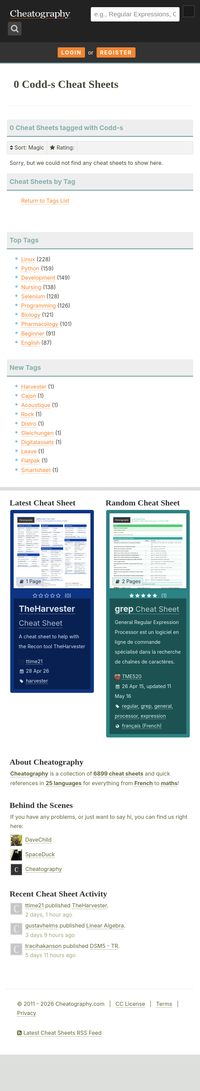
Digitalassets (37, 442)
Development (38, 277)
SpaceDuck (40, 854)
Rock (27, 414)
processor (126, 716)
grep (146, 706)
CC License (130, 1003)
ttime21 (34, 661)
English (30, 342)
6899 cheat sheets (118, 773)
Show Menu (189, 11)
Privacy (26, 1013)
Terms (164, 1003)
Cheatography (29, 773)
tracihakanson (43, 945)
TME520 (131, 676)
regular (130, 706)
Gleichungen (37, 433)
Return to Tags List (45, 200)
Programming (38, 305)
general (163, 706)
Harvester (33, 386)
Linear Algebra (105, 925)
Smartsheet (36, 470)
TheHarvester (89, 905)
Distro (28, 423)
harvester (37, 681)
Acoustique (35, 405)
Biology (30, 314)
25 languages (64, 783)
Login (71, 52)
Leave (29, 451)
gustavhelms (41, 925)
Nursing (31, 287)
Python (30, 268)
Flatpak (30, 460)
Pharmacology (39, 324)
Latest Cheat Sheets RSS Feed (59, 1032)
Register (116, 52)
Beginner (32, 333)
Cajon (28, 395)
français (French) (141, 726)
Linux (28, 259)
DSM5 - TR (104, 945)
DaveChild (38, 839)
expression (153, 716)
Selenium (33, 296)
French (143, 783)
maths (169, 783)
